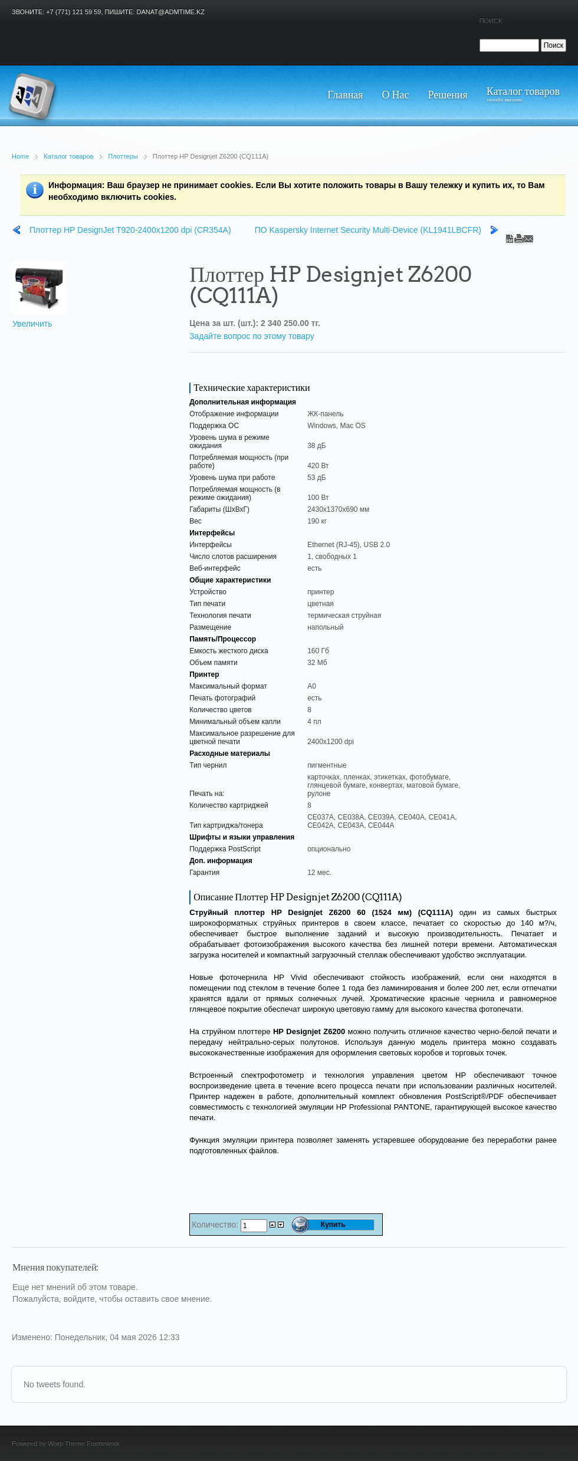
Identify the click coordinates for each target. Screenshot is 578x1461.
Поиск (491, 20)
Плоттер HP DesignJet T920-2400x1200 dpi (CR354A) (130, 230)
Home (20, 156)
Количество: (216, 1224)
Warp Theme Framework (83, 1443)
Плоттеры (122, 156)
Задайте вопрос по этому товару (251, 336)
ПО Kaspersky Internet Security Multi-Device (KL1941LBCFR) (368, 230)
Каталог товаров (68, 156)
